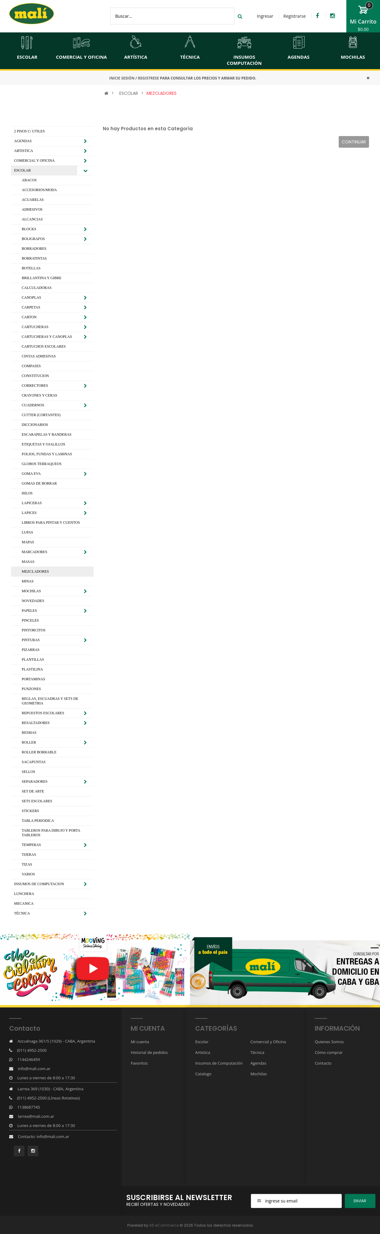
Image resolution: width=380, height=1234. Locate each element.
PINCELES (30, 620)
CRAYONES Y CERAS (39, 395)
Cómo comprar (329, 1052)
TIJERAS (29, 854)
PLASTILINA (32, 669)
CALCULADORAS (36, 288)
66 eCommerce (164, 1225)
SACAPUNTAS (34, 762)
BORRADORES (34, 248)
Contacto (323, 1063)
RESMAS (29, 732)
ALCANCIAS (32, 219)
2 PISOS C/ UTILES (29, 131)
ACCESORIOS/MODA (39, 190)
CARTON (29, 317)
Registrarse (294, 16)
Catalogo (203, 1074)
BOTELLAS (31, 268)
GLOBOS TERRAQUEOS (41, 464)
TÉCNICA (22, 913)
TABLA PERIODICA (38, 820)
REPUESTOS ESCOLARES (43, 713)
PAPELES (29, 610)
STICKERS (30, 811)
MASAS (28, 562)
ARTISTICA (23, 151)
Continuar (354, 142)
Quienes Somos (329, 1041)
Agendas (258, 1063)
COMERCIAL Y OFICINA (34, 160)
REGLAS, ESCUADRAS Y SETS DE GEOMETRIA (50, 700)
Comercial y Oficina (268, 1041)
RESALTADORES (36, 723)
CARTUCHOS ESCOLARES (44, 346)
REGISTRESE (148, 78)
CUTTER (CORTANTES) (41, 415)
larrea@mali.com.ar (36, 1116)
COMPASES (31, 366)
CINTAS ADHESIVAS (39, 356)
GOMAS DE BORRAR (39, 483)
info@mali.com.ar (34, 1068)
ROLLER (29, 742)
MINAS (28, 581)
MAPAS (28, 542)
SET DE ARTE (33, 791)
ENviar (360, 1200)
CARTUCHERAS (35, 327)
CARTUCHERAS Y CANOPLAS (47, 336)
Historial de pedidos (149, 1052)
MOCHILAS (31, 591)
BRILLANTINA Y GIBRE (41, 278)
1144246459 (28, 1059)
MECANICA (24, 903)
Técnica (257, 1052)
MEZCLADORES (162, 93)
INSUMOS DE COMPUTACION (39, 884)
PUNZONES (31, 689)
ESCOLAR (128, 93)
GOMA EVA (31, 473)
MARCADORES (34, 552)
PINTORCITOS (34, 630)
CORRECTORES (35, 385)
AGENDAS (23, 141)
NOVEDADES (33, 601)
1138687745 (28, 1107)
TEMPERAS (31, 845)
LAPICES (29, 513)
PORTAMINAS (33, 679)
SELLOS (28, 772)
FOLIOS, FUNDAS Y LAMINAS (47, 454)
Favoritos (139, 1063)
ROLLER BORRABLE (39, 752)
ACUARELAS (33, 200)
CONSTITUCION (35, 376)
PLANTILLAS (33, 659)
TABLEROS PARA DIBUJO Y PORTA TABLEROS (51, 832)
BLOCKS (29, 229)
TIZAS (27, 864)
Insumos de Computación (219, 1063)
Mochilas (258, 1074)
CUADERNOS (33, 405)
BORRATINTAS (34, 258)
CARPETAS (31, 307)
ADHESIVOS (32, 209)
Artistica (202, 1052)
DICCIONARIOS (35, 425)
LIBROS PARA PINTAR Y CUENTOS (51, 522)
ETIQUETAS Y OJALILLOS (43, 444)
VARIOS (28, 874)
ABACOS (29, 180)
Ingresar (265, 16)
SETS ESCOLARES (37, 801)
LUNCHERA (24, 894)
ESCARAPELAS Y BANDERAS (46, 434)
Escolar (201, 1041)
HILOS (27, 493)
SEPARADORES (34, 781)
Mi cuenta (140, 1041)
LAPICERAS (32, 503)
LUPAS (27, 532)
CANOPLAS (31, 297)
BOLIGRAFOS (33, 239)
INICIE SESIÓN (121, 78)
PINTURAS (31, 640)
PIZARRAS (30, 650)
